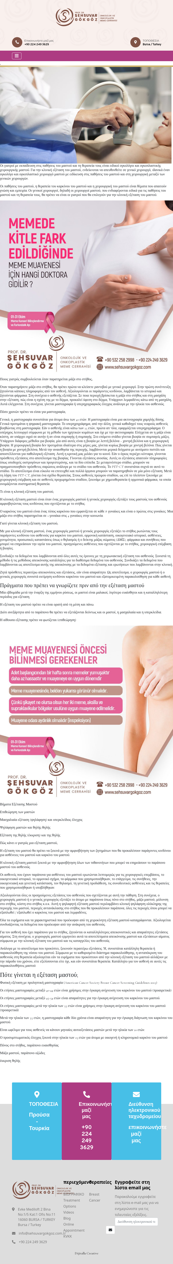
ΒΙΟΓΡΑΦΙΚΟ (73, 1194)
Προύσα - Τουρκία (37, 1122)
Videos (68, 1212)
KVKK (67, 1236)
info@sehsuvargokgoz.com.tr (42, 1233)
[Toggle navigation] (16, 56)
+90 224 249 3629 (36, 44)
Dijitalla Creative (86, 1253)
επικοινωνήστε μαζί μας (136, 1135)
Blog (67, 1218)
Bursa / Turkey (152, 44)
